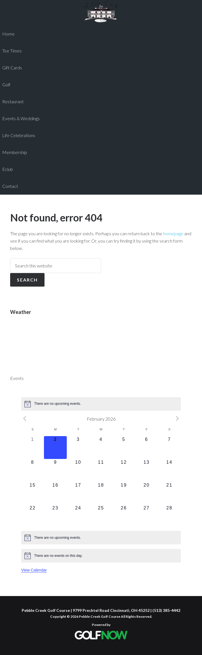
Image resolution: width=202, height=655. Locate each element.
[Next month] (177, 418)
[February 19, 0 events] (123, 493)
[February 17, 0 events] (78, 493)
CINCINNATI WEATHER (101, 342)
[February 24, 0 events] (78, 516)
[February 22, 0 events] (32, 516)
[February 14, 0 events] (169, 470)
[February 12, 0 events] (123, 470)
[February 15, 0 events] (32, 493)
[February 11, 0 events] (101, 470)
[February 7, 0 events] (169, 447)
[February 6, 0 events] (146, 447)
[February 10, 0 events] (78, 470)
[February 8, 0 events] (32, 470)
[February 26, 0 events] (123, 516)
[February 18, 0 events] (101, 493)
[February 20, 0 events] (146, 493)
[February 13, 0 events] (146, 470)
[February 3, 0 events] (78, 447)
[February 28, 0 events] (169, 516)
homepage (173, 233)
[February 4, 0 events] (101, 447)
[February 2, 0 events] (55, 447)
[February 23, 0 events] (55, 516)
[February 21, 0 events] (169, 493)
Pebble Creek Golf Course (101, 11)
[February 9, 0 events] (55, 470)
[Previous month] (24, 418)
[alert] (101, 404)
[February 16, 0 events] (55, 493)
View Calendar (34, 570)
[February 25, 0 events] (101, 516)
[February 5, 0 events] (123, 447)
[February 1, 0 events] (32, 447)
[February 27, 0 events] (146, 516)
